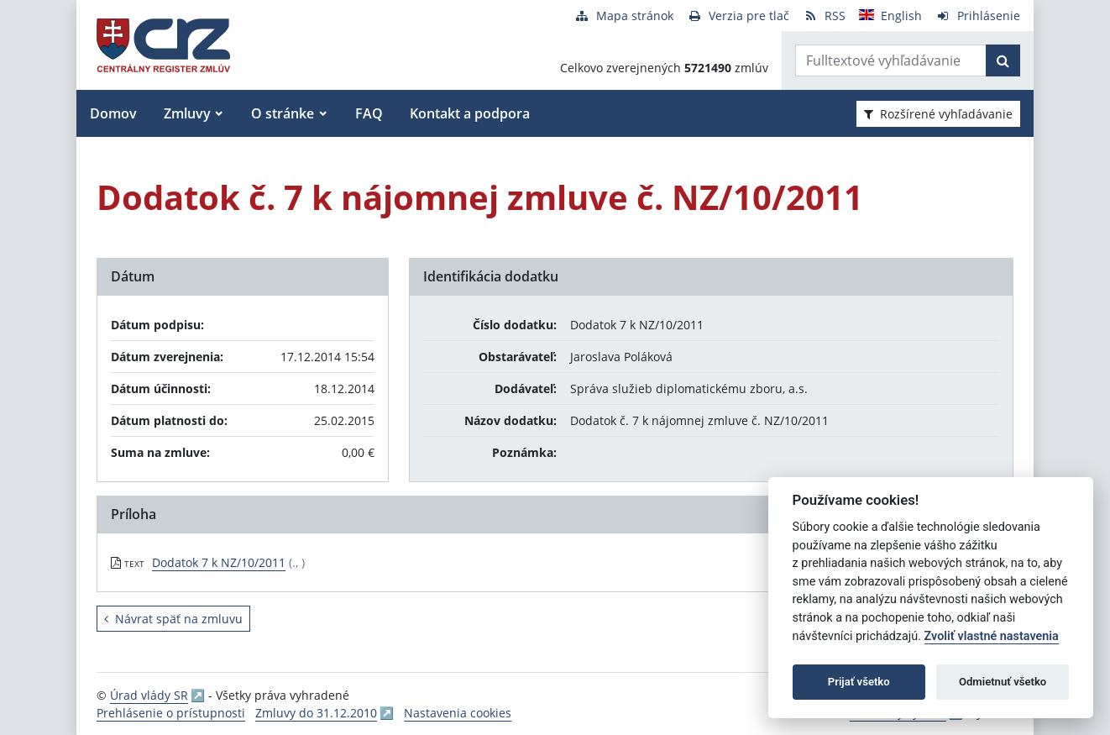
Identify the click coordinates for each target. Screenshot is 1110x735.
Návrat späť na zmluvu (173, 619)
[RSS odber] (824, 16)
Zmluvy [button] (187, 113)
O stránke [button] (282, 113)
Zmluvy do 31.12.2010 (316, 713)
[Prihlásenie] (977, 16)
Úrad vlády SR (149, 695)
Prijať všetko (859, 681)
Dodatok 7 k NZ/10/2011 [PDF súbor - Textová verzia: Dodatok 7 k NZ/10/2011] (218, 562)
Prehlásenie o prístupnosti (171, 713)
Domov (113, 113)
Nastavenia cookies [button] (457, 713)
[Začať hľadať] (1003, 60)
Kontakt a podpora (470, 113)
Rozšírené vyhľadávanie (938, 114)
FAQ (369, 113)
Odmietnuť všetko (1002, 681)
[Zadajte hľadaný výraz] (891, 60)
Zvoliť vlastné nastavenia (991, 636)
